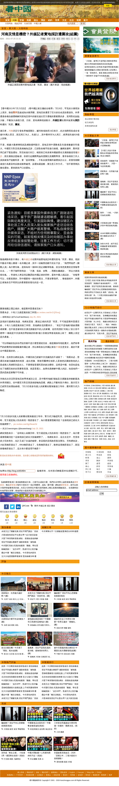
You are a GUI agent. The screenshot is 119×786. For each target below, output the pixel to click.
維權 (90, 420)
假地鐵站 (33, 625)
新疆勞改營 (104, 425)
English (72, 772)
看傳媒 (72, 775)
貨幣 (112, 409)
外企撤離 (33, 759)
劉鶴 (85, 401)
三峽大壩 (109, 391)
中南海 (105, 401)
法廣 (105, 407)
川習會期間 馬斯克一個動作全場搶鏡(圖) (101, 330)
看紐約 (65, 775)
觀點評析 (18, 23)
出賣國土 (103, 391)
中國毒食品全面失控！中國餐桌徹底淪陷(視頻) (109, 205)
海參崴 (93, 415)
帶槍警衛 (72, 599)
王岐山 (86, 399)
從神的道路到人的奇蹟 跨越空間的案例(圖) (101, 67)
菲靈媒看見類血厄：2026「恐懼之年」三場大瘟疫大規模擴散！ (65, 755)
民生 (100, 431)
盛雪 (98, 463)
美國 (29, 20)
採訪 (49, 506)
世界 (57, 20)
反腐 (101, 404)
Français (81, 772)
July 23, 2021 (37, 429)
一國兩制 (87, 407)
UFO (101, 396)
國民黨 (104, 388)
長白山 (111, 423)
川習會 (41, 599)
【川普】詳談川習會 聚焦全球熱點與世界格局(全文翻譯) (109, 153)
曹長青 (99, 472)
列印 (63, 39)
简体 (48, 39)
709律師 (96, 420)
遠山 (98, 458)
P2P (103, 418)
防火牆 (86, 420)
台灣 (98, 415)
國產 (62, 732)
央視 (91, 428)
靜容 (98, 466)
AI (42, 759)
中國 (58, 347)
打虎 (105, 404)
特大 (68, 39)
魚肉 (9, 625)
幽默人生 (111, 436)
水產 (5, 625)
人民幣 (86, 412)
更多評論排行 (111, 375)
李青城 (110, 466)
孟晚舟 (91, 399)
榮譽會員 (13, 485)
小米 (58, 732)
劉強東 (111, 415)
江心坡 (93, 425)
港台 (36, 20)
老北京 (6, 654)
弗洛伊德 (96, 396)
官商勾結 (47, 625)
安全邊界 (23, 599)
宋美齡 (108, 434)
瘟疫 (66, 762)
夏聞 (109, 458)
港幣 (103, 412)
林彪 (85, 436)
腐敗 (98, 404)
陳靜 (98, 461)
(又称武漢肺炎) (96, 385)
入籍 (92, 431)
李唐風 (110, 461)
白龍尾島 (87, 425)
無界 (110, 775)
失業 (39, 759)
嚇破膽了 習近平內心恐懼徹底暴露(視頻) (101, 289)
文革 (113, 439)
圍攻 (53, 506)
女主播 (86, 428)
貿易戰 (86, 391)
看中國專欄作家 (93, 447)
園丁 (87, 463)
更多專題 (113, 130)
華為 (108, 396)
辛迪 (109, 472)
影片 (86, 20)
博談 (43, 20)
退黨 (115, 393)
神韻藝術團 (30, 775)
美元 (109, 409)
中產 (89, 415)
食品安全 (48, 729)
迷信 (10, 599)
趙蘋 (109, 463)
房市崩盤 (40, 625)
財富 (85, 415)
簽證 (85, 431)
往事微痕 (94, 407)
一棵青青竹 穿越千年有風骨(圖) (97, 76)
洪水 (94, 393)
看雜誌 (48, 775)
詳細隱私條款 (27, 6)
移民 (98, 428)
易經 (105, 436)
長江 (90, 393)
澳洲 (114, 431)
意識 (58, 628)
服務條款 (54, 772)
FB (116, 407)
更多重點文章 (111, 265)
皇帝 (96, 436)
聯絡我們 (30, 772)
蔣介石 (102, 434)
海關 (110, 428)
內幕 (110, 401)
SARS (98, 425)
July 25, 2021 (35, 317)
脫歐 (94, 409)
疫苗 (85, 396)
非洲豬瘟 (94, 418)
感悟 (89, 439)
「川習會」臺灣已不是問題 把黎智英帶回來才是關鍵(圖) (109, 143)
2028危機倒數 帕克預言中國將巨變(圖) (100, 358)
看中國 (8, 464)
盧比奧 (113, 385)
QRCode (25, 506)
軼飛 (87, 458)
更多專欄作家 (111, 476)
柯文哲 (90, 396)
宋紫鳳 (88, 452)
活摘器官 (44, 657)
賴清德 (107, 385)
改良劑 (42, 729)
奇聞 (78, 20)
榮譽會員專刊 (92, 56)
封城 (70, 762)
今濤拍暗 (100, 452)
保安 (67, 599)
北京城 (11, 654)
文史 (64, 20)
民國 (85, 434)
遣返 (113, 428)
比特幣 (91, 412)
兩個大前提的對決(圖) (93, 298)
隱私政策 (63, 772)
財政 (115, 412)
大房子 (6, 599)
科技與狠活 (34, 729)
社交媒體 (111, 407)
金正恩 (113, 396)
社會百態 (28, 23)
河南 (11, 131)
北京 (107, 415)
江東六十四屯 (95, 423)
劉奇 (89, 436)
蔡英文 (102, 415)
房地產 (107, 412)
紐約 (50, 20)
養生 (85, 442)
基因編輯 (112, 418)
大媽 (115, 415)
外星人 (105, 439)
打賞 (53, 39)
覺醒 (65, 628)
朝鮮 (85, 409)
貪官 (90, 404)
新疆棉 (86, 393)
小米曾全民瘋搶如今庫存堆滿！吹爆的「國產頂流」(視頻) (65, 726)
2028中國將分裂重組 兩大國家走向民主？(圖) (108, 236)
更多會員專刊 (111, 79)
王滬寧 (90, 401)
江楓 (109, 469)
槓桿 (105, 409)
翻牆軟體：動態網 (99, 775)
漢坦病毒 (60, 762)
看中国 (20, 11)
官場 (21, 20)
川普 (37, 599)
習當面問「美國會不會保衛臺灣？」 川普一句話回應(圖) (109, 163)
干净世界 (19, 775)
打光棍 (6, 759)
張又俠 (96, 391)
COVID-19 (91, 388)
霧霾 (106, 418)
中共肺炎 (87, 385)
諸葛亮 (101, 436)
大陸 (14, 20)
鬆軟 (13, 625)
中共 (62, 654)
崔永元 (100, 401)
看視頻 (87, 775)
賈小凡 (88, 455)
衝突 (63, 599)
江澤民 (95, 401)
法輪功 (105, 420)
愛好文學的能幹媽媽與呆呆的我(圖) (98, 64)
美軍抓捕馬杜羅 (91, 126)
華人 (94, 428)
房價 (85, 418)
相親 (11, 759)
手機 (92, 439)
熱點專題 (89, 114)
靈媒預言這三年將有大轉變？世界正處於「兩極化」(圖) (65, 622)
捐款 (37, 772)
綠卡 (96, 431)
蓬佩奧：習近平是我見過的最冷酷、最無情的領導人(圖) (39, 650)
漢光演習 (98, 388)
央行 (98, 409)
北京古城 (18, 654)
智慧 (85, 439)
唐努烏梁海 (104, 423)
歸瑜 (109, 455)
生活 (71, 20)
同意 (107, 6)
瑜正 (98, 469)
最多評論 (92, 341)
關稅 (96, 399)
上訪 (100, 420)
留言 (58, 39)
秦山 (87, 466)
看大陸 (12, 28)
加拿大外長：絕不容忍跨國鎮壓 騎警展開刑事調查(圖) (109, 246)
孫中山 (97, 434)
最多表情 (109, 341)
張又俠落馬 (89, 122)
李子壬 (88, 472)
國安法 (113, 388)
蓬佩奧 (32, 657)
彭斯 (104, 399)
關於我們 (45, 772)
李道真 (99, 455)
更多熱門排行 (111, 336)
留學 (106, 428)
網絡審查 (111, 420)
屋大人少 (16, 599)
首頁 (7, 20)
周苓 (87, 461)
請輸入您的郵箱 (101, 487)
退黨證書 (56, 775)
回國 (89, 431)
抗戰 (92, 434)
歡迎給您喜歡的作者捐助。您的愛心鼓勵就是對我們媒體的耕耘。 (27, 456)
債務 (101, 409)
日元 (99, 412)
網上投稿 (20, 772)
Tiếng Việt (90, 772)
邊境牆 (100, 399)
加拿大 (90, 409)
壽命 (109, 439)
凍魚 (16, 625)
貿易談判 (114, 399)
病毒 (85, 388)
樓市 (112, 412)
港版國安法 (105, 393)
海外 (104, 431)
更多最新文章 (111, 301)
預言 (97, 439)
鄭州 (15, 112)
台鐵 (108, 388)
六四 (111, 393)
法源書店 (40, 775)
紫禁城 (24, 654)
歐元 (96, 412)
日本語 (99, 772)
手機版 (43, 39)
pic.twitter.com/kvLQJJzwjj (48, 312)
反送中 (86, 404)
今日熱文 (6, 574)
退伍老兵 (67, 654)
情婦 (94, 404)
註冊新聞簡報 (92, 482)
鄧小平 (113, 434)
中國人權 (37, 23)
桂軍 (89, 434)
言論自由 (112, 425)
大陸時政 (9, 23)
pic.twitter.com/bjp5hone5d (25, 424)
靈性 (69, 628)
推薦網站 (10, 775)
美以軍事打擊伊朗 (92, 119)
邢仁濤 (88, 469)
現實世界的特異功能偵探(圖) (96, 277)
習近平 (32, 599)
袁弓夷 (99, 393)
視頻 (4, 703)
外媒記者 (28, 259)
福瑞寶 (80, 775)
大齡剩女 (17, 759)
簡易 (109, 452)
